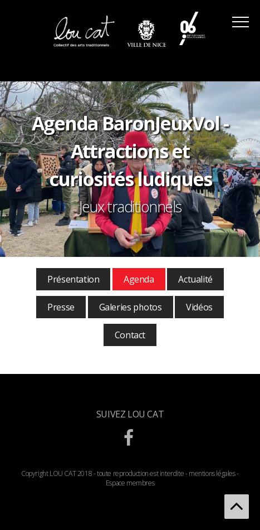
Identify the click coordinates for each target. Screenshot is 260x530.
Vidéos (199, 307)
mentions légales (212, 473)
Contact (130, 335)
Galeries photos (130, 307)
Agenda (139, 279)
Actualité (195, 279)
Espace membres (130, 483)
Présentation (73, 279)
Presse (61, 307)
